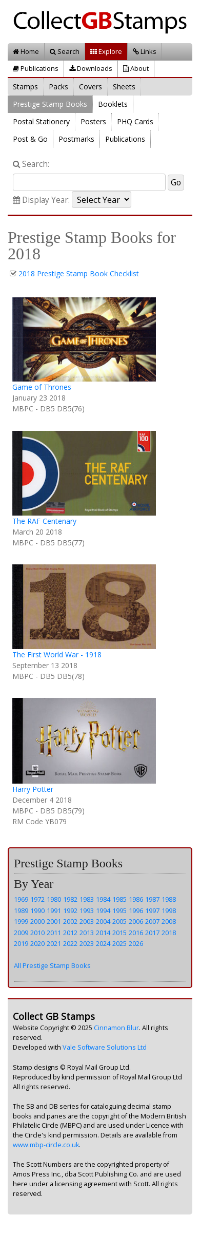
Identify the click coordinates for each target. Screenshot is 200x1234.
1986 (136, 899)
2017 (152, 932)
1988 (169, 899)
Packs (58, 86)
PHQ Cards (135, 121)
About (136, 68)
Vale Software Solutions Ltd (105, 1047)
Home (26, 51)
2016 (136, 932)
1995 (119, 910)
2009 (21, 932)
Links (144, 51)
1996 (136, 910)
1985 (119, 899)
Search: (31, 164)
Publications (35, 68)
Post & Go (30, 139)
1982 (70, 899)
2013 (86, 932)
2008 (169, 921)
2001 (54, 921)
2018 (169, 932)
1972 (37, 899)
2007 (152, 921)
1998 (169, 910)
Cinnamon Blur (116, 1027)
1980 (54, 899)
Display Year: (41, 200)
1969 (21, 899)
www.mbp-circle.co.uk (46, 1145)
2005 (119, 921)
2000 (37, 921)
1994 (103, 910)
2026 (136, 943)
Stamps (25, 86)
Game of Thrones (41, 387)
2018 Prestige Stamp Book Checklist (78, 273)
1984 (103, 899)
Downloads (90, 68)
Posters (93, 121)
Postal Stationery (41, 121)
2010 (37, 932)
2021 (54, 943)
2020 (37, 943)
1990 (37, 910)
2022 (70, 943)
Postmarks (76, 139)
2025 (119, 943)
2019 (21, 943)
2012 (70, 932)
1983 (86, 899)
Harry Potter (32, 789)
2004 (103, 921)
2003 (86, 921)
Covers (90, 86)
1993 (86, 910)
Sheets (124, 86)
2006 (136, 921)
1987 (152, 899)
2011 (54, 932)
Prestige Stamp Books (50, 104)
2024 (103, 943)
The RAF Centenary (44, 521)
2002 (70, 921)
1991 (54, 910)
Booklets (113, 104)
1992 (70, 910)
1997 (152, 910)
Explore (106, 51)
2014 (103, 932)
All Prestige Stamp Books (52, 965)
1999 (21, 921)
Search (64, 51)
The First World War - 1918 (57, 654)
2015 (119, 932)
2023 (86, 943)
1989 (21, 910)
